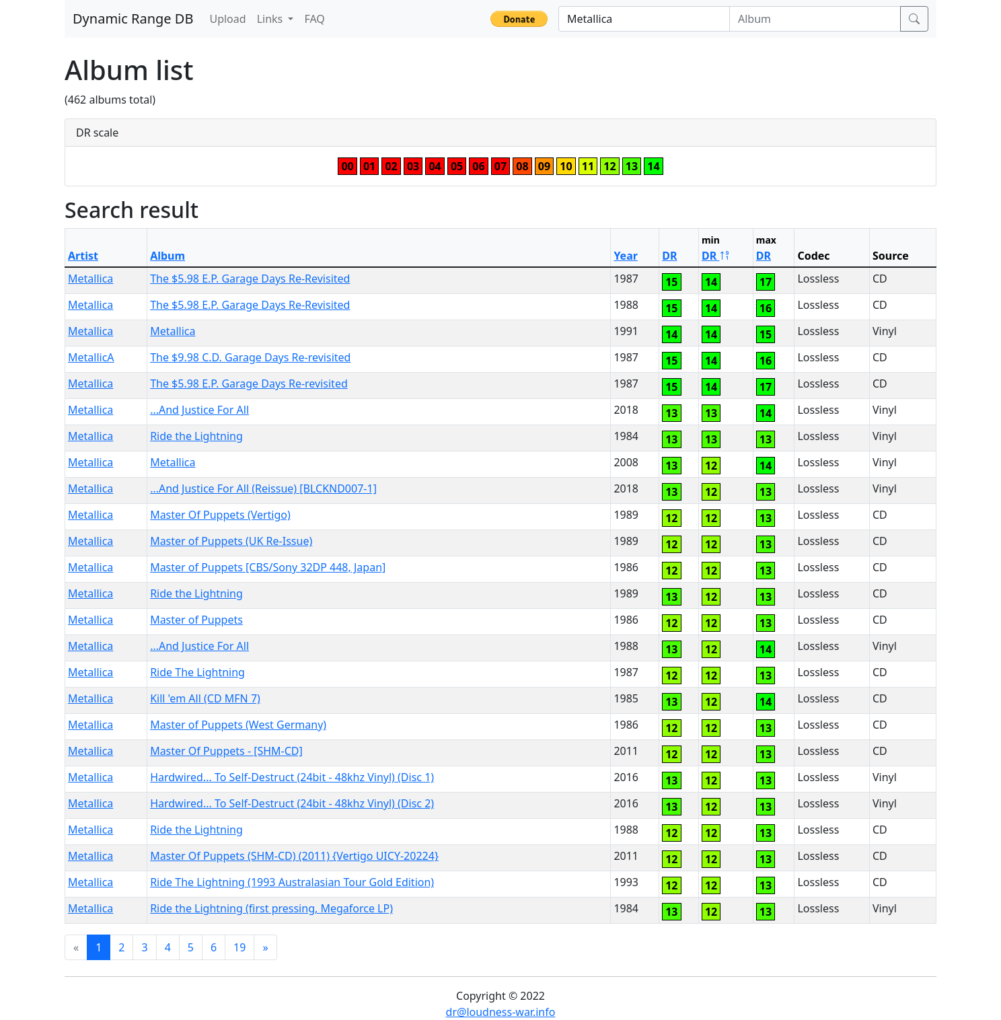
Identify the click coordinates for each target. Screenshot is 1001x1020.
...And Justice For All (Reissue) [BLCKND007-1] (263, 488)
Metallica (90, 278)
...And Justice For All (199, 409)
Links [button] (271, 18)
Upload (227, 18)
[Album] (815, 19)
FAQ (314, 18)
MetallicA (91, 357)
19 (239, 947)
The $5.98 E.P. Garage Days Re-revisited (249, 383)
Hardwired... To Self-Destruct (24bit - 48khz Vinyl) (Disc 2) (292, 803)
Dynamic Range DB (133, 18)
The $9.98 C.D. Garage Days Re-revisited (250, 357)
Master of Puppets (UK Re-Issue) (231, 541)
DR (669, 255)
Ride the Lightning (196, 436)
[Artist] (644, 19)
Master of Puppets (196, 619)
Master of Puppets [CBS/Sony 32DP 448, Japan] (267, 567)
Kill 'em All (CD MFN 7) (205, 698)
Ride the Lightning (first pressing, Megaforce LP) (271, 908)
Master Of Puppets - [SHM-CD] (226, 750)
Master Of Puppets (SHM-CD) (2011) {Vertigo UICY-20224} (294, 855)
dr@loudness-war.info (501, 1012)
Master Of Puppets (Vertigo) (220, 514)
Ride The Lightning (197, 672)
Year (626, 255)
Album (167, 255)
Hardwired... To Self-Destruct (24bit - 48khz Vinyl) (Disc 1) (292, 777)
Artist (83, 255)
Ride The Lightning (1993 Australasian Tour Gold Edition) (292, 882)
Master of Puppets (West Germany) (238, 724)
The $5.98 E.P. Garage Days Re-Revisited (250, 278)
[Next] (265, 947)
